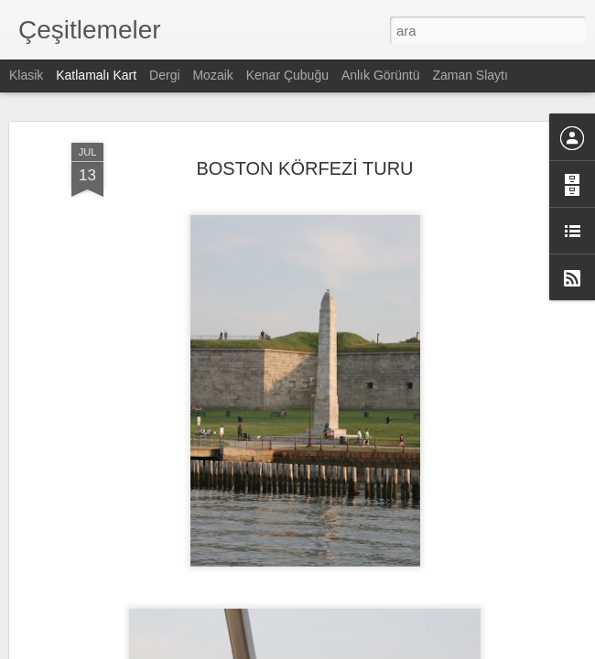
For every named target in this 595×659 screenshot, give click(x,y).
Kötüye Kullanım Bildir (460, 648)
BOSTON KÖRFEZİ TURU (304, 141)
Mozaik (212, 75)
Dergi (164, 75)
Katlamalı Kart (96, 75)
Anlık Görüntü (380, 75)
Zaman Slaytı (469, 75)
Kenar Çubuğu (287, 75)
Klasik (26, 75)
